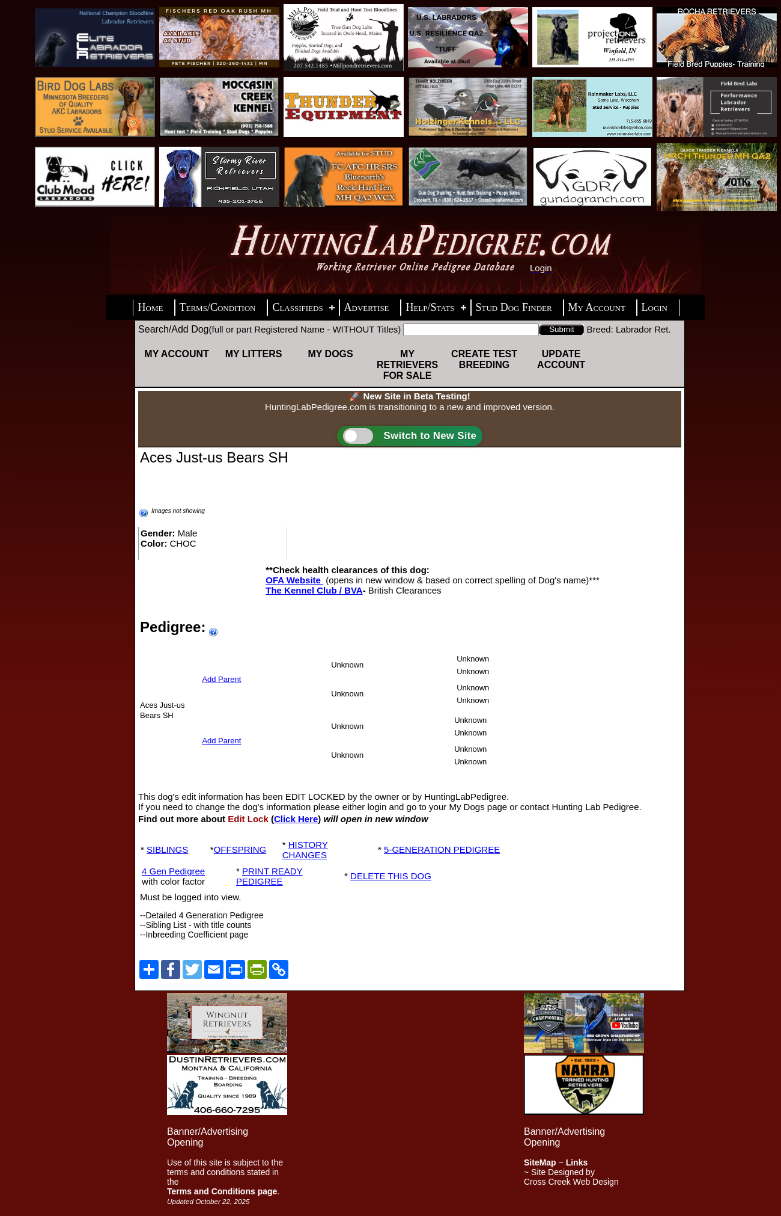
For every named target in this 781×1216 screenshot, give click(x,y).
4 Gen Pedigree (173, 871)
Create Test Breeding (484, 359)
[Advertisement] (390, 1077)
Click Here (296, 819)
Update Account (561, 359)
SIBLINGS (167, 849)
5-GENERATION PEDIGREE (442, 849)
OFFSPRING (240, 849)
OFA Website (294, 580)
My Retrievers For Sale (407, 365)
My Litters (253, 354)
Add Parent (221, 679)
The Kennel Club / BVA (314, 590)
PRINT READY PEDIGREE (269, 876)
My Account (176, 354)
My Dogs (330, 354)
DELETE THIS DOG (390, 876)
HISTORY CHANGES (305, 850)
